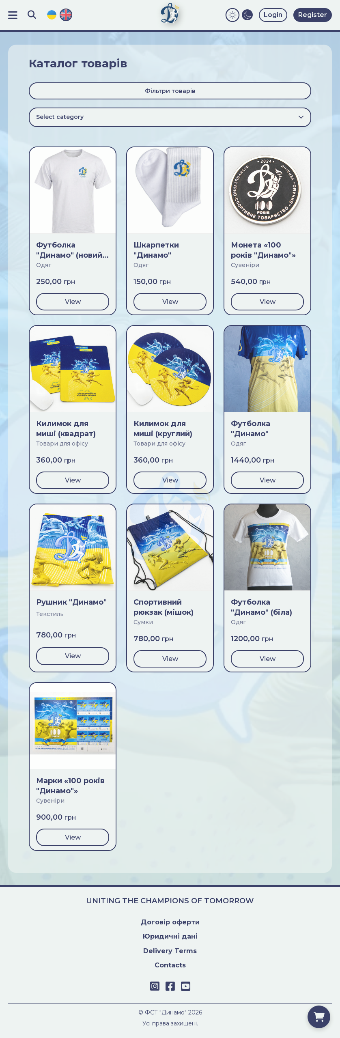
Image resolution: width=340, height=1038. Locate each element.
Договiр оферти (170, 922)
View (73, 302)
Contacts (170, 965)
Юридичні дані (170, 936)
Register (312, 15)
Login (273, 15)
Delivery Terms (170, 951)
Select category (170, 117)
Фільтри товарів (170, 91)
